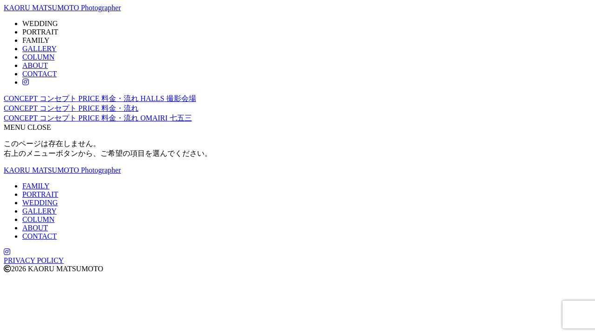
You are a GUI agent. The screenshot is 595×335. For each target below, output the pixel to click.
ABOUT (35, 65)
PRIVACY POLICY (34, 260)
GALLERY (39, 49)
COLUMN (38, 57)
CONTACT (39, 74)
